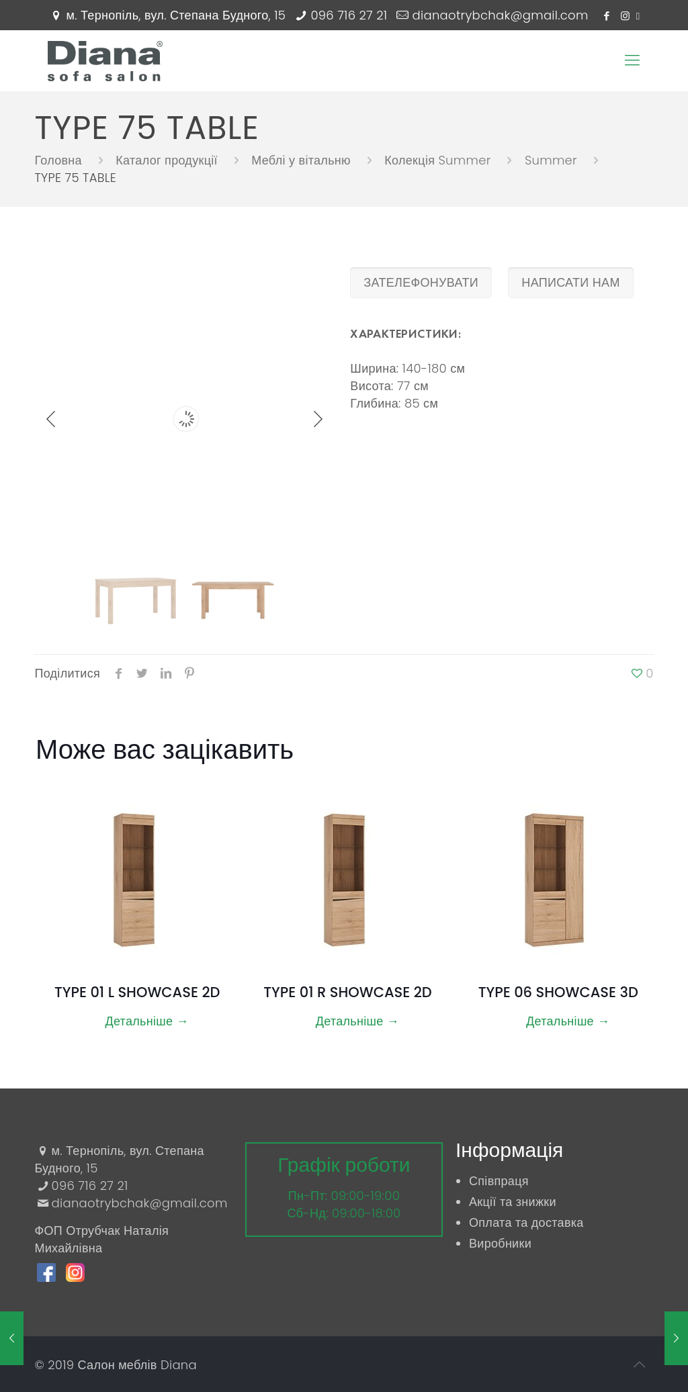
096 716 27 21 (348, 15)
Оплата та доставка (526, 1222)
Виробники (500, 1243)
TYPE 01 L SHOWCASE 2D (137, 992)
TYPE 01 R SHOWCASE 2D (347, 992)
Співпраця (499, 1180)
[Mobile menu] (632, 60)
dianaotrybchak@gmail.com (501, 15)
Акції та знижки (512, 1201)
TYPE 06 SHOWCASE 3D (558, 992)
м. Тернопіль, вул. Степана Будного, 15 (176, 15)
